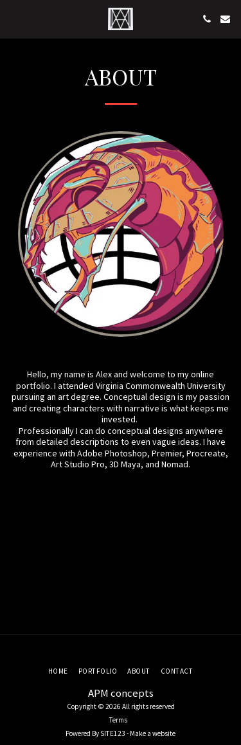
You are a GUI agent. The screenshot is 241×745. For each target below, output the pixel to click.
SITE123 (112, 733)
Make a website (152, 733)
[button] (14, 18)
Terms (118, 719)
